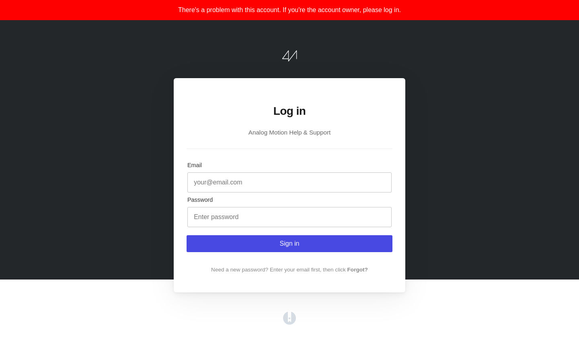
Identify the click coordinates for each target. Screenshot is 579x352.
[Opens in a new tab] (289, 322)
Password (200, 200)
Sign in (290, 243)
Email (194, 165)
